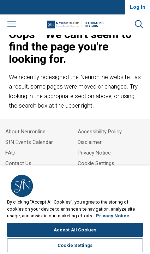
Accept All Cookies (75, 229)
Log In (137, 7)
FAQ (10, 153)
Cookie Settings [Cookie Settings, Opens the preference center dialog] (75, 245)
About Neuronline (25, 131)
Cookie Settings (96, 163)
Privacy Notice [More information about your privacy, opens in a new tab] (112, 215)
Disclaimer (90, 142)
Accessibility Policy (100, 131)
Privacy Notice (94, 153)
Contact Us (18, 163)
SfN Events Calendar (29, 142)
